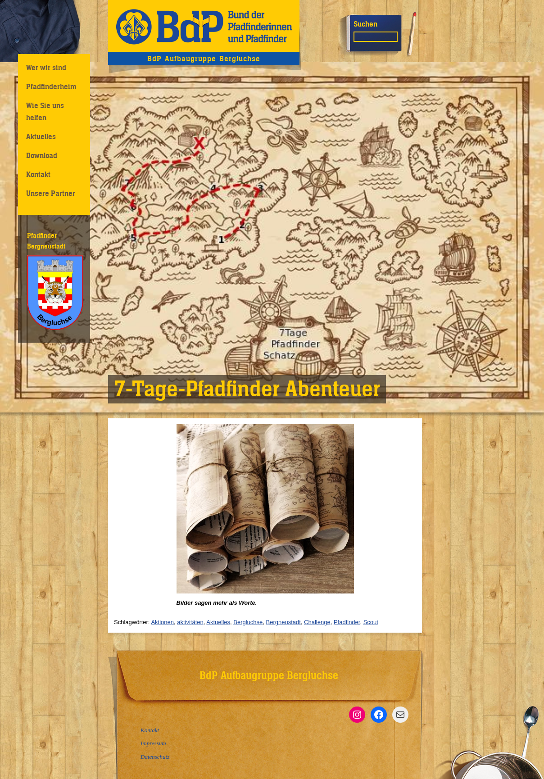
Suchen (365, 23)
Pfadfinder (347, 622)
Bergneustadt (283, 622)
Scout (370, 622)
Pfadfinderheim (51, 86)
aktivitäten (190, 622)
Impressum (153, 743)
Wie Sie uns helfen (45, 111)
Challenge (317, 622)
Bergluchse (248, 622)
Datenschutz (155, 756)
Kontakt (38, 174)
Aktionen (162, 622)
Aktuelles (41, 136)
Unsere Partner (50, 193)
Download (41, 155)
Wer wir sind (46, 67)
